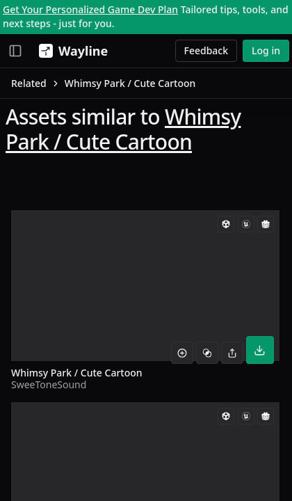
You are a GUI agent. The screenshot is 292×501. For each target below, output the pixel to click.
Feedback (206, 50)
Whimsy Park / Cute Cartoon (123, 129)
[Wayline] (70, 50)
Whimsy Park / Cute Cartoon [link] (130, 83)
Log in (266, 50)
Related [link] (29, 83)
